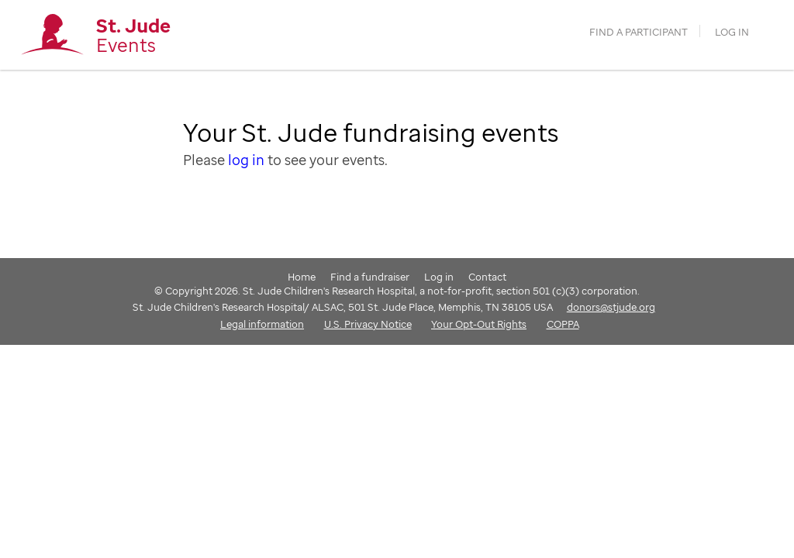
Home (302, 277)
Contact (487, 277)
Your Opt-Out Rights (478, 324)
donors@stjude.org (611, 307)
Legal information (262, 324)
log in (246, 159)
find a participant (638, 32)
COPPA (563, 324)
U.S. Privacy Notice (368, 324)
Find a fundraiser (369, 277)
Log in (732, 32)
